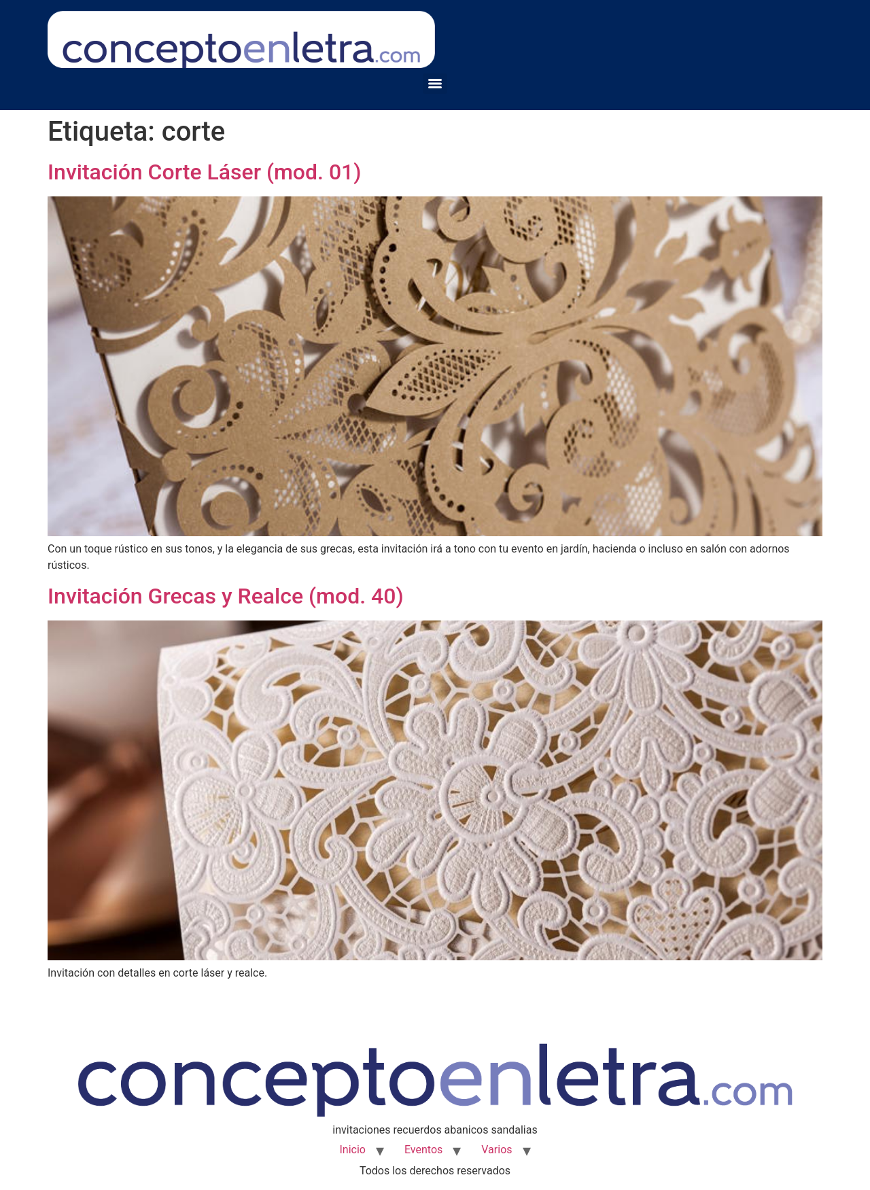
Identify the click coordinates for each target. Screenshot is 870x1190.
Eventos (423, 1149)
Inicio (352, 1149)
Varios (496, 1149)
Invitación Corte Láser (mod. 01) (204, 172)
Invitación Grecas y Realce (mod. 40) (226, 596)
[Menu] (435, 83)
